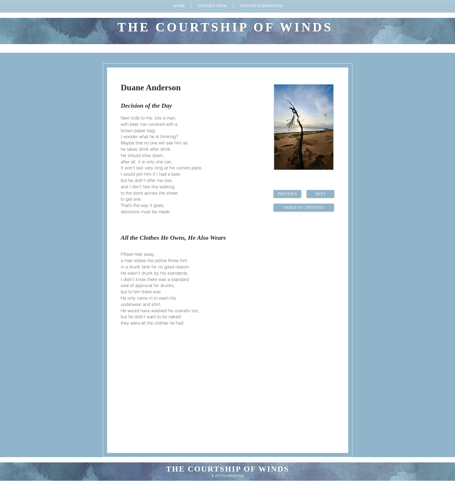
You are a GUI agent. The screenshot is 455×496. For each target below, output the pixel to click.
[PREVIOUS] (287, 193)
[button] (261, 5)
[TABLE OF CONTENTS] (304, 207)
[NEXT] (320, 193)
